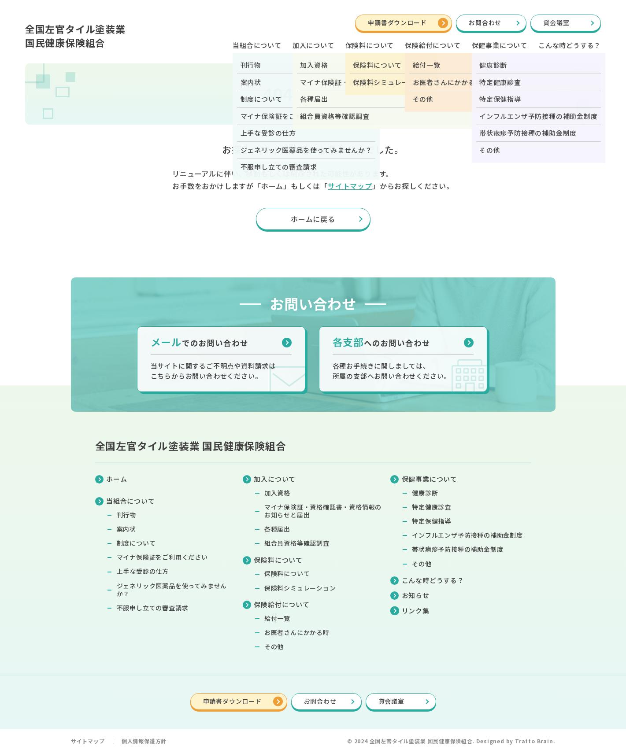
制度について (136, 543)
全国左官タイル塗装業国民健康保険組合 (75, 35)
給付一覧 (277, 618)
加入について (313, 45)
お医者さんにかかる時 (297, 632)
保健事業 (499, 45)
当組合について (257, 45)
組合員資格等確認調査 (297, 543)
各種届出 (277, 528)
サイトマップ (350, 186)
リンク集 (416, 610)
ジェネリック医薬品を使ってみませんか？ (172, 589)
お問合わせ (485, 22)
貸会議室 (556, 22)
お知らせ (416, 595)
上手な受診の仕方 (143, 571)
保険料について (287, 573)
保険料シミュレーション (300, 587)
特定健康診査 (431, 506)
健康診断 (425, 492)
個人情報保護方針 (144, 741)
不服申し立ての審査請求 (153, 607)
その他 (274, 646)
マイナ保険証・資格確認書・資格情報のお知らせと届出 (323, 510)
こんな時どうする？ (569, 45)
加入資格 (277, 492)
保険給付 (432, 45)
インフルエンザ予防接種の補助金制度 (467, 535)
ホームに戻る (313, 219)
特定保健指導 (431, 521)
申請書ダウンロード (397, 22)
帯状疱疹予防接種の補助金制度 (457, 549)
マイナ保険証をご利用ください (162, 557)
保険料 (369, 45)
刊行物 (126, 514)
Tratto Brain (534, 741)
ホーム (116, 479)
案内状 (126, 528)
